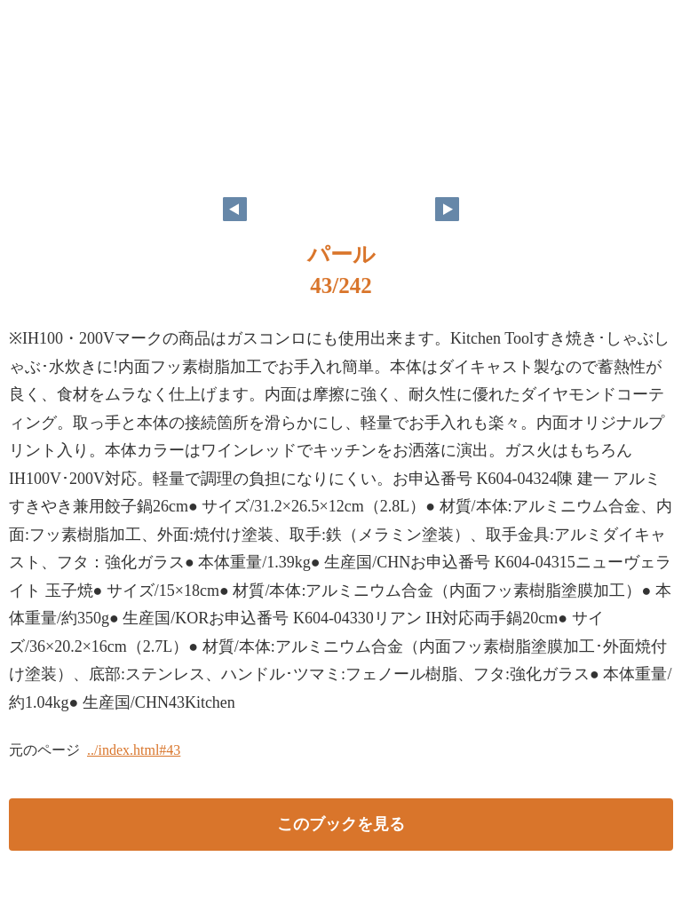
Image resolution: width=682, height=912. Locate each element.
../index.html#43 (133, 749)
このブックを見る (341, 824)
